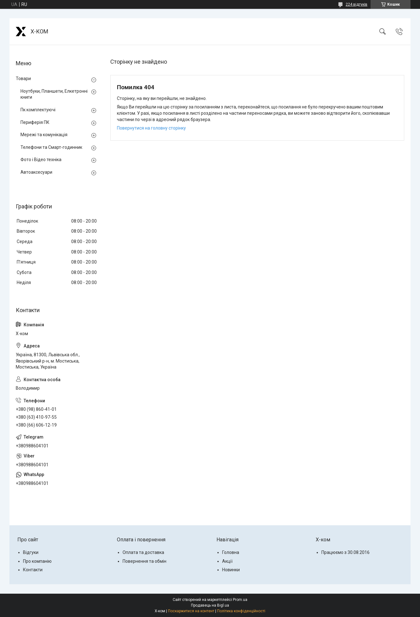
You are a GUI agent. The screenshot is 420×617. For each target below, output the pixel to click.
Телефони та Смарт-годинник (51, 147)
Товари (23, 78)
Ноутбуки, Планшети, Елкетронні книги (54, 94)
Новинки (231, 569)
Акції (227, 561)
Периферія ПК (34, 122)
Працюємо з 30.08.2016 (345, 552)
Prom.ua (240, 599)
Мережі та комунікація (43, 134)
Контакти (33, 569)
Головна (230, 552)
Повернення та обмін (144, 561)
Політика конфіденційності (241, 611)
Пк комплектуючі (37, 109)
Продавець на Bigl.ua (210, 605)
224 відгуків (356, 4)
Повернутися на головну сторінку (151, 128)
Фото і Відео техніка (40, 159)
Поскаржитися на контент (191, 611)
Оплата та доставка (143, 552)
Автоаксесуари (36, 172)
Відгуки (30, 552)
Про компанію (37, 561)
